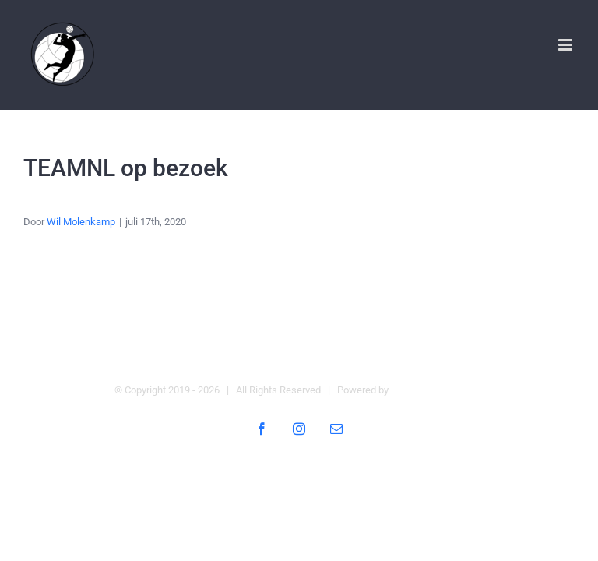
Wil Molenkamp (81, 222)
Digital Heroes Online (437, 390)
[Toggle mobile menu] (566, 45)
